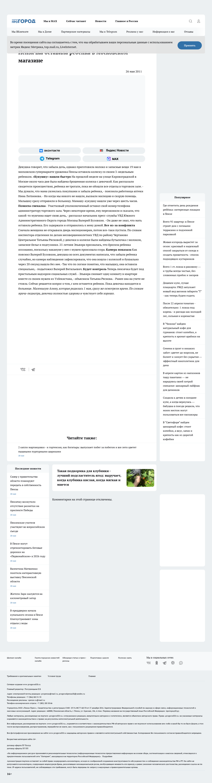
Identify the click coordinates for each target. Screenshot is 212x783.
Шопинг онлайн (14, 658)
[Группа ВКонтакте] (49, 150)
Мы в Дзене (45, 31)
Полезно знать (125, 658)
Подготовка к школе (99, 658)
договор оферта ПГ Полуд (19, 745)
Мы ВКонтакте (20, 31)
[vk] (23, 369)
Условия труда (54, 676)
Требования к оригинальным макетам (24, 676)
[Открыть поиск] (190, 21)
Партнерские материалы (75, 31)
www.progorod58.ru (31, 684)
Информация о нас (164, 31)
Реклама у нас (134, 31)
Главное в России (126, 21)
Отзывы (188, 31)
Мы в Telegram (108, 31)
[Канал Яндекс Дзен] (173, 663)
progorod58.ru (56, 716)
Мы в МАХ (50, 21)
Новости (100, 21)
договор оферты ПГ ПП (17, 748)
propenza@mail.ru (49, 694)
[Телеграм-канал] (49, 158)
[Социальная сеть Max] (114, 158)
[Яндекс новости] (114, 150)
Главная (92, 676)
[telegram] (34, 369)
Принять (189, 45)
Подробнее (107, 756)
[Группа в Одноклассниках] (157, 663)
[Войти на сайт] (198, 21)
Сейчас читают (76, 21)
